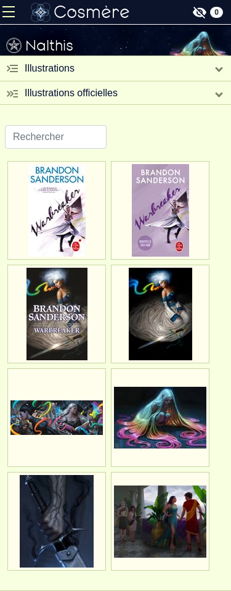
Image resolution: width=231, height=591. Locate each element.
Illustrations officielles (71, 93)
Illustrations (50, 68)
